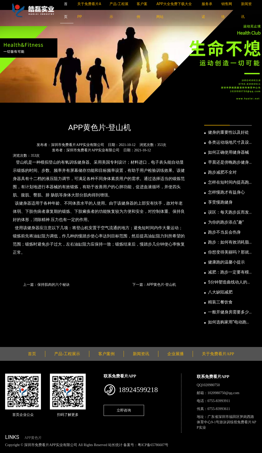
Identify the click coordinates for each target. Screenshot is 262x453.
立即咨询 (124, 410)
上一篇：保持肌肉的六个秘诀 (46, 284)
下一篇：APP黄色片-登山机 (154, 284)
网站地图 (7, 450)
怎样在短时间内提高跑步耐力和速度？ (228, 182)
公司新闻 (52, 114)
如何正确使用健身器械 (228, 152)
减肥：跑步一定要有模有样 (228, 272)
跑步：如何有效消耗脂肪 (228, 242)
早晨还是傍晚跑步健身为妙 (228, 162)
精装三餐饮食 (220, 302)
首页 (14, 114)
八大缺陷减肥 (220, 292)
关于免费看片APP (218, 354)
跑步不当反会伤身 (224, 232)
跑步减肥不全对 (222, 172)
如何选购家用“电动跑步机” (229, 322)
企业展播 (175, 354)
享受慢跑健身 (220, 202)
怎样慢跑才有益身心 (226, 192)
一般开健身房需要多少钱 (228, 312)
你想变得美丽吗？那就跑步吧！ (228, 252)
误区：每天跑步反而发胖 (228, 212)
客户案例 (106, 354)
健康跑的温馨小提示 (226, 262)
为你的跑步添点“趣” (226, 222)
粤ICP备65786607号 (153, 445)
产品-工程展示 (67, 354)
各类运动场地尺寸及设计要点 (228, 142)
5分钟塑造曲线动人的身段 (229, 282)
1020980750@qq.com (223, 393)
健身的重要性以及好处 (228, 132)
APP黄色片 (33, 438)
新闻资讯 (31, 114)
